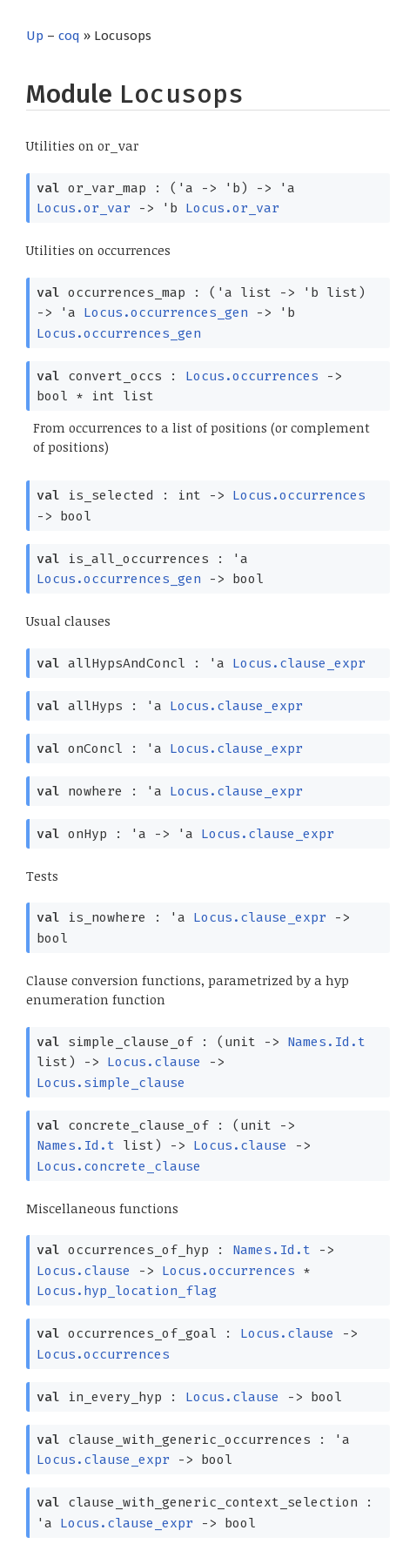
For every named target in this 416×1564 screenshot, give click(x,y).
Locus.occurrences (252, 376)
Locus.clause (154, 1062)
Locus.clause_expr (299, 663)
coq (69, 36)
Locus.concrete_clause (119, 1166)
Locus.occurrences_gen (166, 312)
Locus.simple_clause (111, 1083)
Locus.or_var (84, 208)
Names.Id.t (326, 1042)
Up (35, 36)
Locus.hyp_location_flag (127, 1291)
